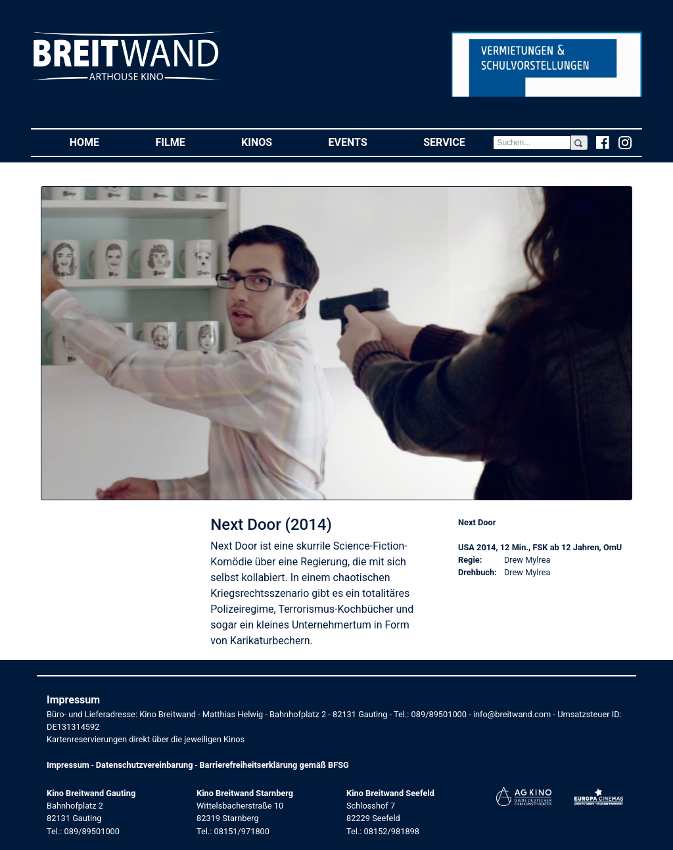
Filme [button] (185, 142)
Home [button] (99, 142)
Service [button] (458, 142)
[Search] (531, 142)
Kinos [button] (270, 142)
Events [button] (362, 142)
